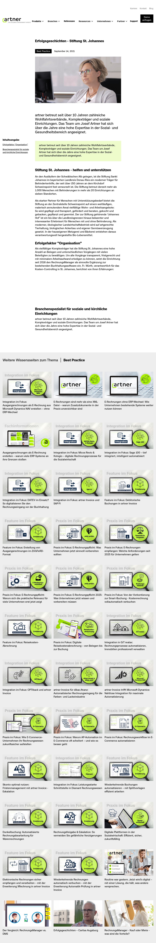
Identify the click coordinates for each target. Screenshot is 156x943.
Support (134, 21)
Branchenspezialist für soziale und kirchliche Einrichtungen (16, 150)
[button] (38, 22)
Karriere (133, 8)
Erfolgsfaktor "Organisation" (15, 144)
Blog (151, 8)
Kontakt (143, 8)
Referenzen (69, 21)
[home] (17, 19)
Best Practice (43, 51)
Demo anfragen (146, 18)
